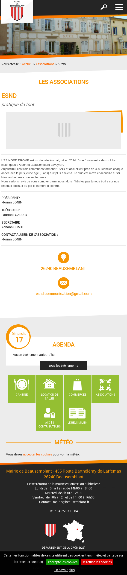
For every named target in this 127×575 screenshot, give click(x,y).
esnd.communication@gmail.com (64, 286)
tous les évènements (63, 365)
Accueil (27, 64)
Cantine (22, 394)
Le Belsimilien (77, 422)
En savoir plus (64, 570)
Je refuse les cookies (97, 562)
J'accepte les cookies (62, 562)
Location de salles (49, 396)
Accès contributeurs (49, 424)
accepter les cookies (37, 454)
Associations (44, 64)
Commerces (77, 394)
